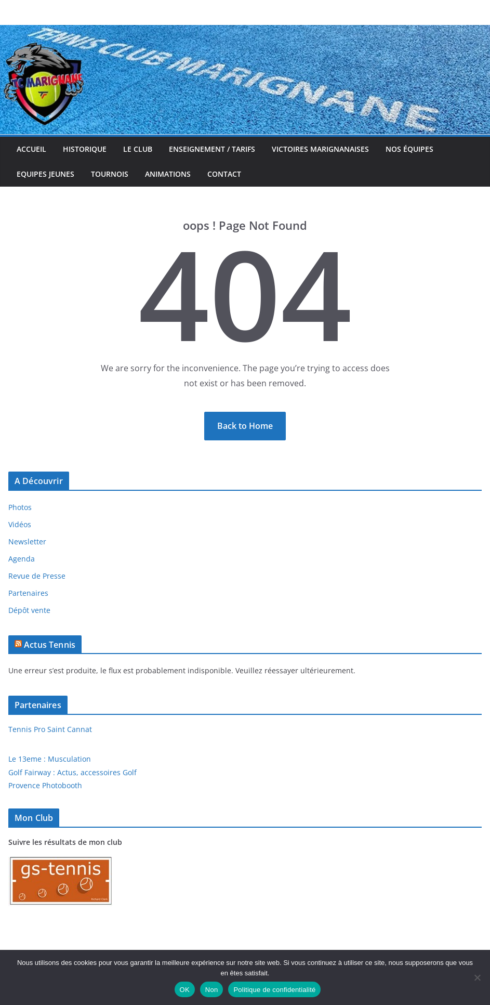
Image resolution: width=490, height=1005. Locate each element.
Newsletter (27, 541)
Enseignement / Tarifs (212, 149)
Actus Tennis (49, 644)
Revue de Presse (36, 576)
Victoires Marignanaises (320, 149)
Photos (20, 507)
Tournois (109, 174)
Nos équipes (409, 149)
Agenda (21, 559)
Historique (85, 149)
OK (185, 990)
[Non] (477, 977)
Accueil (31, 149)
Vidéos (19, 524)
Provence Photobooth (45, 785)
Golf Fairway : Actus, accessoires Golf (72, 772)
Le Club (137, 149)
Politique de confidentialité (274, 990)
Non (211, 990)
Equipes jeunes (45, 174)
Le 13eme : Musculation (49, 759)
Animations (168, 174)
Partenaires (28, 593)
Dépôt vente (29, 610)
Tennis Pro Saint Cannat (50, 729)
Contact (224, 174)
